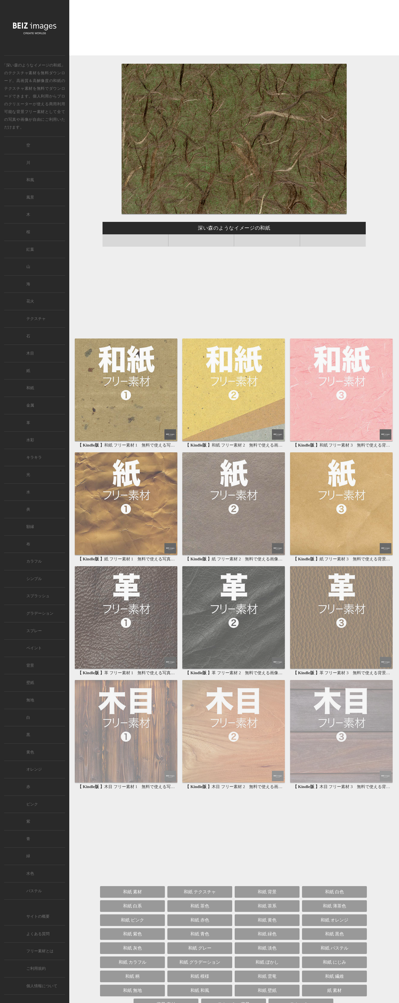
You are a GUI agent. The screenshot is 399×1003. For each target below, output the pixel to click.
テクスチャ (36, 319)
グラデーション (39, 613)
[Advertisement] (234, 28)
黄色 (30, 752)
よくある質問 (38, 934)
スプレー (34, 631)
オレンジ (34, 769)
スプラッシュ (38, 596)
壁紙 (30, 683)
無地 (30, 700)
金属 (30, 405)
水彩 (30, 440)
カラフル (34, 561)
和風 (30, 180)
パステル (34, 891)
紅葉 (30, 249)
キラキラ (34, 457)
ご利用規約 (36, 968)
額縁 (30, 527)
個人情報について (41, 986)
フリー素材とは (39, 951)
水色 (30, 873)
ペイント (34, 648)
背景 (30, 665)
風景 (30, 197)
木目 (30, 353)
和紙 (57, 80)
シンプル (34, 579)
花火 (30, 301)
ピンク (32, 804)
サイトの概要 (38, 916)
